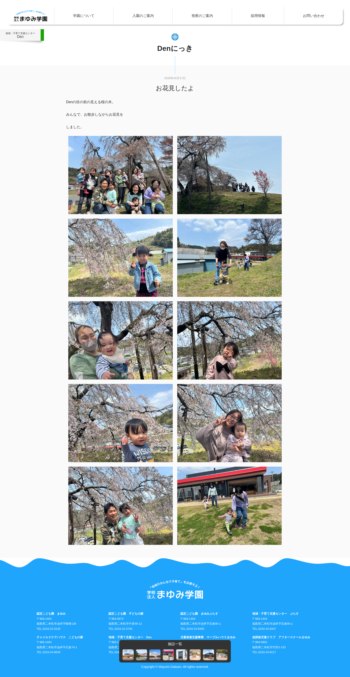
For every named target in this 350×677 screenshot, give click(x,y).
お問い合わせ (313, 16)
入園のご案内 (143, 16)
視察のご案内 (202, 16)
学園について (83, 16)
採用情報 (258, 16)
